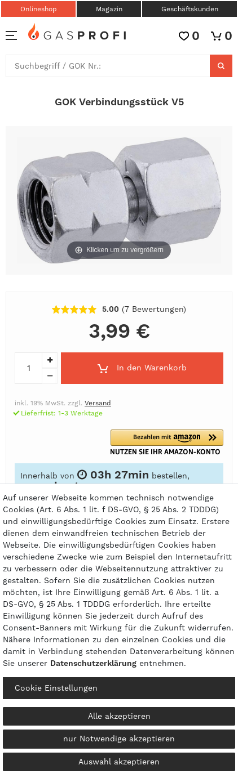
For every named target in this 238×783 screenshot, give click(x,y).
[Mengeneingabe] (28, 368)
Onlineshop (38, 9)
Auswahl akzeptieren (119, 761)
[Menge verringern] (50, 376)
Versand (98, 403)
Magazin (109, 9)
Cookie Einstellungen (56, 687)
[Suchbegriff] (108, 66)
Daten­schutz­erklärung (93, 663)
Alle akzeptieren (119, 716)
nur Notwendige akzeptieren (119, 738)
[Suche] (221, 66)
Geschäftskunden (189, 9)
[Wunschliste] (189, 35)
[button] (172, 442)
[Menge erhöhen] (50, 360)
